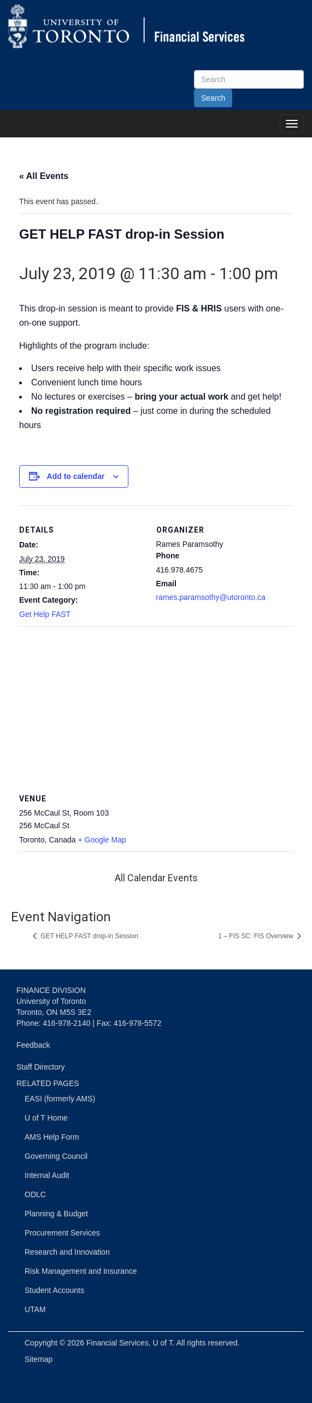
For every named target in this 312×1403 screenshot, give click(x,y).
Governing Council (56, 1156)
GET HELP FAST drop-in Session (88, 936)
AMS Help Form (52, 1137)
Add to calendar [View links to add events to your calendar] (76, 476)
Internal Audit (47, 1175)
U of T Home (46, 1117)
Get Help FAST (44, 614)
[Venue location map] (156, 705)
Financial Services (117, 1342)
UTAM (35, 1309)
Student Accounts (54, 1290)
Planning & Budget (56, 1213)
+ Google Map (102, 839)
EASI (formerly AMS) (60, 1098)
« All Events (43, 176)
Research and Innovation (67, 1252)
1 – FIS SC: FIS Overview (256, 936)
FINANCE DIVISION (51, 990)
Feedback (33, 1045)
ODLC (35, 1194)
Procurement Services (62, 1232)
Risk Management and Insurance (81, 1271)
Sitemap (38, 1359)
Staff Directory (40, 1067)
